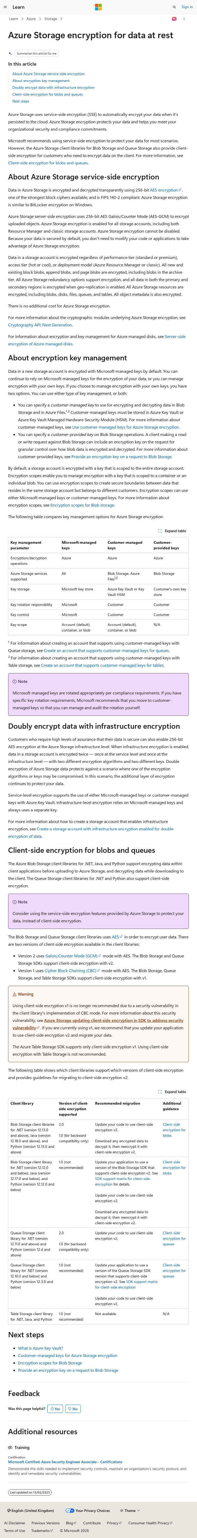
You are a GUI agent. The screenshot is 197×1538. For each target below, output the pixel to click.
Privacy (112, 1522)
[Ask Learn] (174, 19)
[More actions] (184, 19)
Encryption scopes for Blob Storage (50, 1362)
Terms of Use (14, 1530)
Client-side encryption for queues (174, 1238)
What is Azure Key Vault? (40, 1348)
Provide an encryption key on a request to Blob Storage (121, 456)
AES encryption (164, 190)
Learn (13, 18)
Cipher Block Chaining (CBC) (70, 970)
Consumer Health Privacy (148, 1522)
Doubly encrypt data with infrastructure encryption (53, 87)
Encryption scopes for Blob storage (82, 505)
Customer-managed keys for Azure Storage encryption (67, 1355)
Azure (31, 18)
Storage (50, 18)
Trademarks (40, 1530)
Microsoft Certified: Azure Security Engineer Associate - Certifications (65, 1461)
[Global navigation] (5, 7)
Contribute (92, 1522)
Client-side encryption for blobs (174, 1130)
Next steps (20, 101)
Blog (69, 1522)
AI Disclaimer (14, 1522)
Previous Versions (46, 1522)
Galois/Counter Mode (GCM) (71, 955)
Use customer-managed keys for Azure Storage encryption (125, 427)
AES (115, 936)
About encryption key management (41, 80)
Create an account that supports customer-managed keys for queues (106, 650)
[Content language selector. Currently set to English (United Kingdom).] (30, 1510)
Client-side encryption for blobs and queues (47, 94)
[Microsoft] (98, 7)
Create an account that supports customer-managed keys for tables (102, 665)
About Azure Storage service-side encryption (48, 73)
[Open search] (174, 7)
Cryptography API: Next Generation (40, 324)
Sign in (187, 6)
